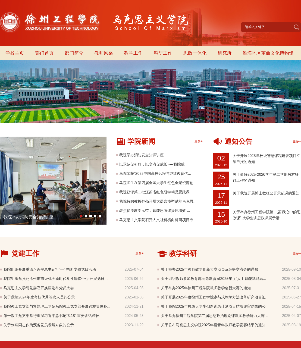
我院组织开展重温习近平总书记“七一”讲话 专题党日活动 (49, 269)
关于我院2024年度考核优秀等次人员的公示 (39, 297)
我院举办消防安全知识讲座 (28, 217)
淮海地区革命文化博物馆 (268, 53)
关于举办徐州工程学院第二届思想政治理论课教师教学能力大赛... (214, 316)
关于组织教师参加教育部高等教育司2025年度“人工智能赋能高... (213, 279)
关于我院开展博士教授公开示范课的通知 (266, 193)
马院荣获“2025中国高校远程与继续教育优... (155, 174)
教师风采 (103, 53)
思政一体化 (195, 53)
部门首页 (44, 53)
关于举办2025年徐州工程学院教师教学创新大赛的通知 (206, 288)
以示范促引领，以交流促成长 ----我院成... (153, 164)
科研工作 (163, 53)
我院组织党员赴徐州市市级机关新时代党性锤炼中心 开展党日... (55, 279)
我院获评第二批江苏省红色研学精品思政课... (156, 192)
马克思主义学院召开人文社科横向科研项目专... (157, 220)
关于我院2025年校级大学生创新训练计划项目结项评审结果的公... (215, 306)
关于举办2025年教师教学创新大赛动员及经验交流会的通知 (209, 269)
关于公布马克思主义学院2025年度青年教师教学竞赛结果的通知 (213, 325)
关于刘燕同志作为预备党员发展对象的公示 (38, 325)
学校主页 (15, 53)
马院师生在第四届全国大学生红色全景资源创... (157, 183)
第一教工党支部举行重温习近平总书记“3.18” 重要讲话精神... (53, 316)
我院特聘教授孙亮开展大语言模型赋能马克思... (157, 201)
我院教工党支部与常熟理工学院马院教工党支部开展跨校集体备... (56, 306)
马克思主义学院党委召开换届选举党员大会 (38, 288)
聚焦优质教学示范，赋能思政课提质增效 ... (154, 211)
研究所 (225, 53)
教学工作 (133, 53)
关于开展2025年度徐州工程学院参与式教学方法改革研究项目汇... (215, 297)
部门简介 (74, 53)
